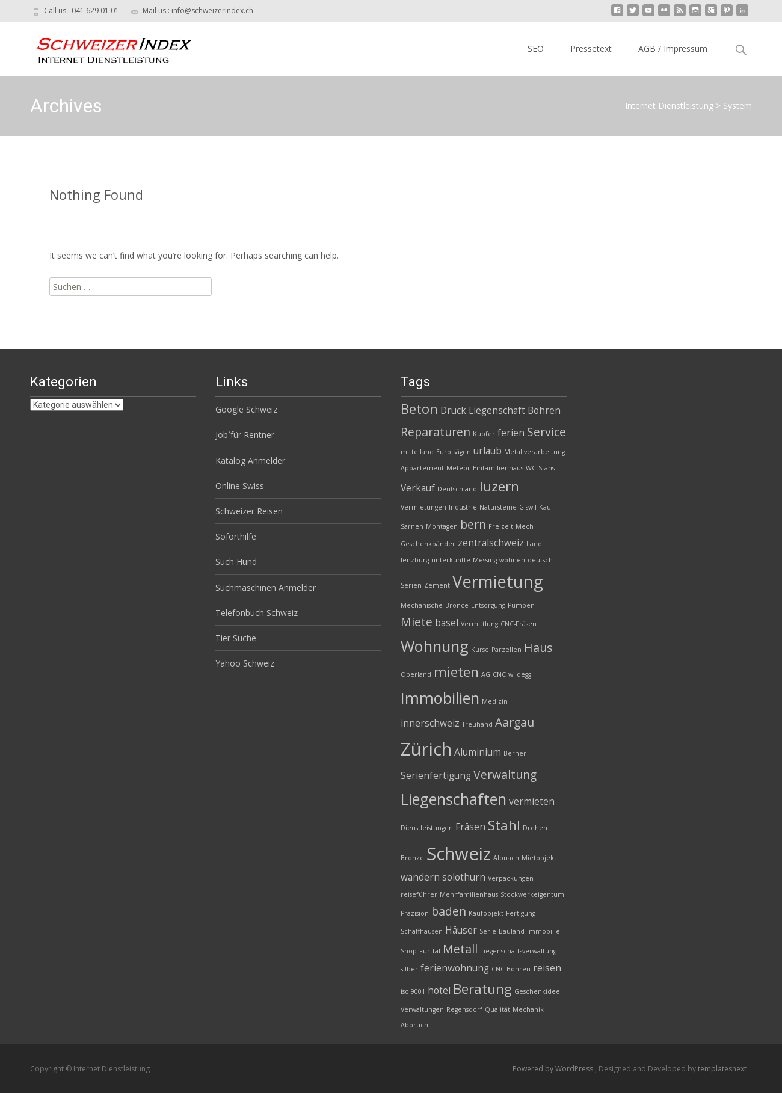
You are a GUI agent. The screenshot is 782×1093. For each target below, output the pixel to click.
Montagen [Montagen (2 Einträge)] (442, 526)
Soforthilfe (235, 536)
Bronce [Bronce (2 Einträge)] (457, 605)
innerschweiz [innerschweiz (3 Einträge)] (430, 723)
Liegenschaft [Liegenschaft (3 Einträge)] (497, 410)
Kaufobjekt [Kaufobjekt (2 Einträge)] (486, 913)
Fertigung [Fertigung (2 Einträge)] (520, 913)
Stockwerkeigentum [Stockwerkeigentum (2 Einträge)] (532, 894)
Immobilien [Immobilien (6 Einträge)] (440, 698)
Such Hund (236, 561)
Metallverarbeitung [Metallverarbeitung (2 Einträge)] (534, 452)
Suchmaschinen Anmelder (265, 587)
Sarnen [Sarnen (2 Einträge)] (412, 526)
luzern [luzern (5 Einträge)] (499, 486)
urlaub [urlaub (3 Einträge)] (487, 451)
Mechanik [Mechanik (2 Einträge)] (528, 1009)
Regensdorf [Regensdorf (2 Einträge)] (464, 1009)
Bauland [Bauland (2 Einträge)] (512, 931)
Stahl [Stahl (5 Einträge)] (504, 825)
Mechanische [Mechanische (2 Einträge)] (422, 605)
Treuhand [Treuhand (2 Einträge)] (477, 724)
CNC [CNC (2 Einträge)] (499, 674)
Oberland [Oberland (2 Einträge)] (416, 674)
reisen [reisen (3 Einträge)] (547, 968)
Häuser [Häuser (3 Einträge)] (461, 930)
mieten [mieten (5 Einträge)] (456, 671)
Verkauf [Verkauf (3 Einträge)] (418, 488)
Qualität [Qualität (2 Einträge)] (497, 1009)
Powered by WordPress (554, 1069)
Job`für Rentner (244, 434)
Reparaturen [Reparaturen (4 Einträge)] (435, 431)
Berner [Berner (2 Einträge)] (514, 753)
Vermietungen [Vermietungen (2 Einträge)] (423, 507)
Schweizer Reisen (249, 511)
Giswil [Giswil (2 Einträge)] (528, 507)
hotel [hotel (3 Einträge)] (439, 990)
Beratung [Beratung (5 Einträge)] (482, 988)
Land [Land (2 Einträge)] (534, 544)
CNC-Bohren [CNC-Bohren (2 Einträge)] (511, 969)
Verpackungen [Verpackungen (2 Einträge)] (511, 878)
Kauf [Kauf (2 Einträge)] (546, 507)
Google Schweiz (246, 409)
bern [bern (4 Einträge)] (473, 524)
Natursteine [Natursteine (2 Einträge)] (498, 507)
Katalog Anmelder (250, 460)
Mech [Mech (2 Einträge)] (525, 526)
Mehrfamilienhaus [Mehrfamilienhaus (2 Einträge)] (469, 894)
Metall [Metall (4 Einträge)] (460, 949)
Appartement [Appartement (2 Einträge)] (422, 468)
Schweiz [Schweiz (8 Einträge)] (458, 854)
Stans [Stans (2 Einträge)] (546, 468)
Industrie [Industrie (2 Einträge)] (463, 507)
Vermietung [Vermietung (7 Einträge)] (497, 581)
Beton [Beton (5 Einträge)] (419, 408)
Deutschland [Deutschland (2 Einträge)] (457, 489)
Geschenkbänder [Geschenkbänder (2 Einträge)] (428, 544)
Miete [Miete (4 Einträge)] (417, 622)
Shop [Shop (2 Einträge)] (409, 951)
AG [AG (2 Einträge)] (485, 674)
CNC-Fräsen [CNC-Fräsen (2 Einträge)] (518, 624)
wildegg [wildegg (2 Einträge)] (519, 674)
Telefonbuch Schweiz (256, 612)
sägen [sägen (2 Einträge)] (462, 452)
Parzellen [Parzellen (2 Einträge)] (506, 649)
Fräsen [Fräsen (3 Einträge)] (470, 827)
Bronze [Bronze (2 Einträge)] (412, 858)
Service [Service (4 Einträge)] (546, 431)
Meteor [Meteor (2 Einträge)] (458, 468)
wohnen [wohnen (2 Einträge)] (512, 560)
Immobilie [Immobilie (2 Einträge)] (543, 931)
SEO (536, 48)
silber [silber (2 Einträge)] (409, 969)
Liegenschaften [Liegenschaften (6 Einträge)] (453, 799)
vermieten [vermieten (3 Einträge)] (532, 801)
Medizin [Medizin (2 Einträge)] (495, 701)
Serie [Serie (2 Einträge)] (487, 931)
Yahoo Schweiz (244, 663)
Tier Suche (235, 638)
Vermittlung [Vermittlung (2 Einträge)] (479, 624)
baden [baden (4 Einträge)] (448, 911)
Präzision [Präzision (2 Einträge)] (415, 913)
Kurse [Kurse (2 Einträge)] (480, 649)
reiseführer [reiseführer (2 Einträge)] (419, 894)
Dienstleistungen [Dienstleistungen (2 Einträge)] (427, 828)
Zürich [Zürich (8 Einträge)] (426, 749)
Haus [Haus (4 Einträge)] (538, 647)
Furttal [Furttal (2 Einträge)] (429, 951)
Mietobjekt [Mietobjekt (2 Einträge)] (539, 858)
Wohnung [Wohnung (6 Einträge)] (435, 646)
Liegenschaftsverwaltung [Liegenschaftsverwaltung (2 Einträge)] (518, 951)
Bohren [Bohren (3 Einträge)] (544, 410)
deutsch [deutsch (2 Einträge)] (540, 560)
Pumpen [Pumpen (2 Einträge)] (521, 605)
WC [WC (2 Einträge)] (531, 468)
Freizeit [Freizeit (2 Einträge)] (500, 526)
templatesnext (722, 1069)
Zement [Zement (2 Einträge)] (437, 585)
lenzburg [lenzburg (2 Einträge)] (415, 560)
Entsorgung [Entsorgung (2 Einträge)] (488, 605)
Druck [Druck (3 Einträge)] (453, 410)
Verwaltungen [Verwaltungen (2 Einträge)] (422, 1009)
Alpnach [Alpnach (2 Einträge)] (506, 858)
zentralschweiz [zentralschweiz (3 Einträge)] (491, 543)
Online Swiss (239, 485)
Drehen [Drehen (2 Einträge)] (535, 828)
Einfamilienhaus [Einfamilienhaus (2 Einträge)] (498, 468)
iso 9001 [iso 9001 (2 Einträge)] (413, 991)
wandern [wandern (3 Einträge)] (420, 877)
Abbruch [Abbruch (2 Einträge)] (414, 1025)
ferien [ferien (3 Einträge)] (511, 432)
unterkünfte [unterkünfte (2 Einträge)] (450, 560)
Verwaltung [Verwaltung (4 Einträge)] (505, 774)
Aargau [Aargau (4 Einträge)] (514, 722)
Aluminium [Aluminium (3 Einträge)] (477, 752)
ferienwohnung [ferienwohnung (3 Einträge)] (454, 968)
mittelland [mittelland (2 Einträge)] (417, 452)
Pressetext (591, 48)
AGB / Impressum (672, 48)
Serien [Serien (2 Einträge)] (411, 585)
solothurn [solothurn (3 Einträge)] (463, 877)
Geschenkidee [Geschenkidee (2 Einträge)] (537, 991)
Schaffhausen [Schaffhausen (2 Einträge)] (422, 931)
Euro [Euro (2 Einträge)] (443, 452)
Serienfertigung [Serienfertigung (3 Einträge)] (436, 775)
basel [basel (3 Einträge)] (446, 623)
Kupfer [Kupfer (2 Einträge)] (484, 434)
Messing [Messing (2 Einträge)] (485, 560)
